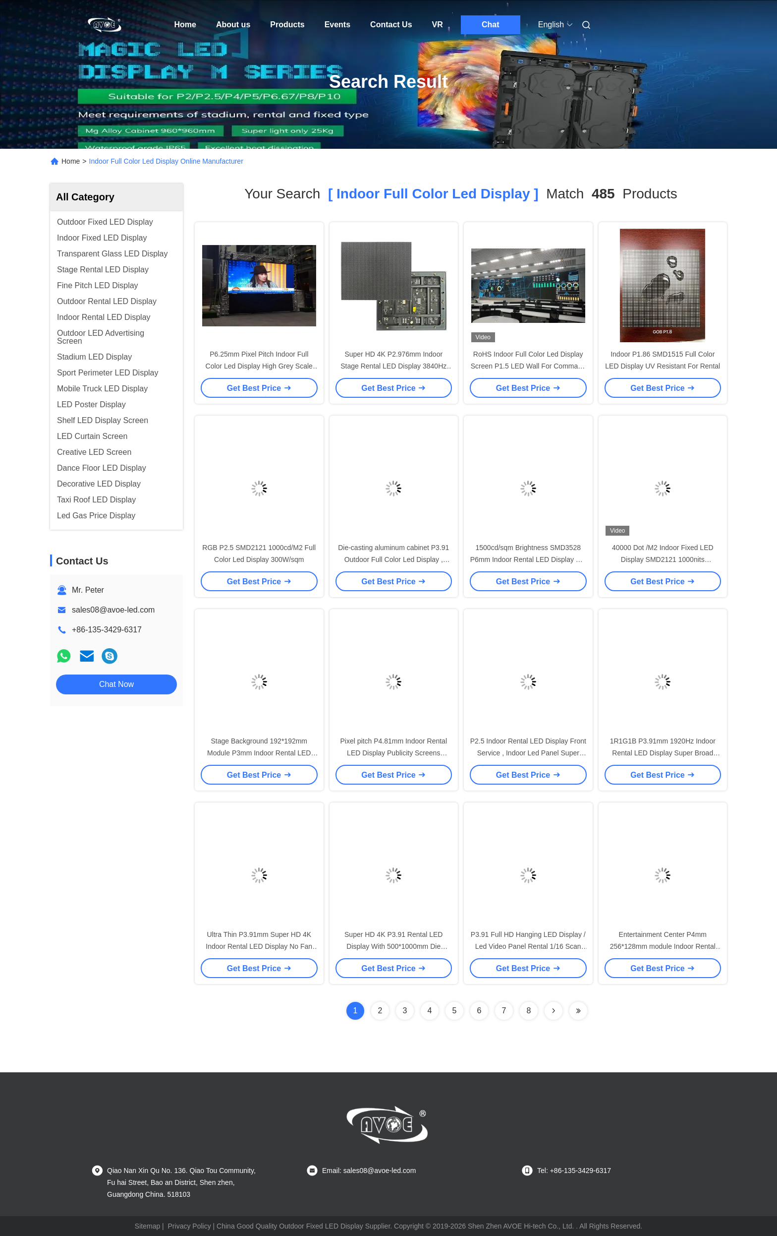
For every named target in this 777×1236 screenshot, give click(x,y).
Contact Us (391, 24)
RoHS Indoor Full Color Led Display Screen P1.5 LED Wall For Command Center (528, 366)
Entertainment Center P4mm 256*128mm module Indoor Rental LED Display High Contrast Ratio (663, 946)
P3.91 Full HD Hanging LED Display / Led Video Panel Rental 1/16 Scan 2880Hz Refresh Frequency (528, 946)
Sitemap (147, 1226)
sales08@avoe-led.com (113, 610)
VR (437, 24)
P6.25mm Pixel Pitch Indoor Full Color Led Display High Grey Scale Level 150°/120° (259, 366)
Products (287, 24)
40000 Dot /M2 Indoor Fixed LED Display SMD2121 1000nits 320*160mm (663, 559)
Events (337, 24)
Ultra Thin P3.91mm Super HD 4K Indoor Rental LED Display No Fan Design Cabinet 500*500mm (259, 946)
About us (233, 24)
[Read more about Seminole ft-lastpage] (578, 1011)
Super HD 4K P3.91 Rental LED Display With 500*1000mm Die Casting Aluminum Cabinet (393, 946)
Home (185, 24)
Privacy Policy (189, 1226)
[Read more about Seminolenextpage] (553, 1011)
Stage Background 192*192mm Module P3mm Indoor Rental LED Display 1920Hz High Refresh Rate (259, 753)
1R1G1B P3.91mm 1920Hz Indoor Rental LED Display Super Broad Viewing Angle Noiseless (663, 753)
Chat (491, 24)
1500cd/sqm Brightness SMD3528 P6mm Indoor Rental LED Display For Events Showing (528, 559)
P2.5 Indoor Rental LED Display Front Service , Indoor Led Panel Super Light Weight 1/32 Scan (528, 753)
